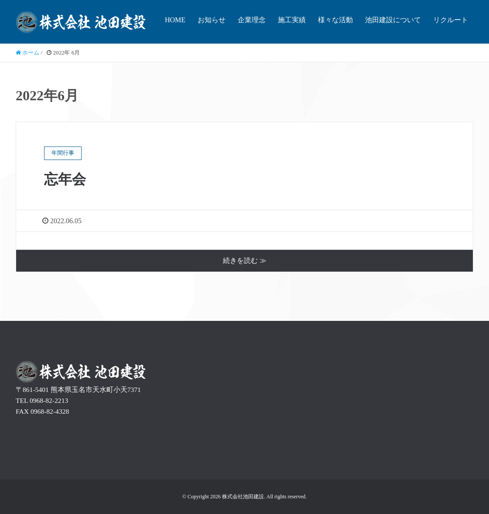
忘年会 (65, 179)
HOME (175, 20)
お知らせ (212, 20)
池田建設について (393, 20)
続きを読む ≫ (245, 260)
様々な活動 (335, 20)
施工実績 (292, 20)
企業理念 (252, 20)
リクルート (450, 20)
